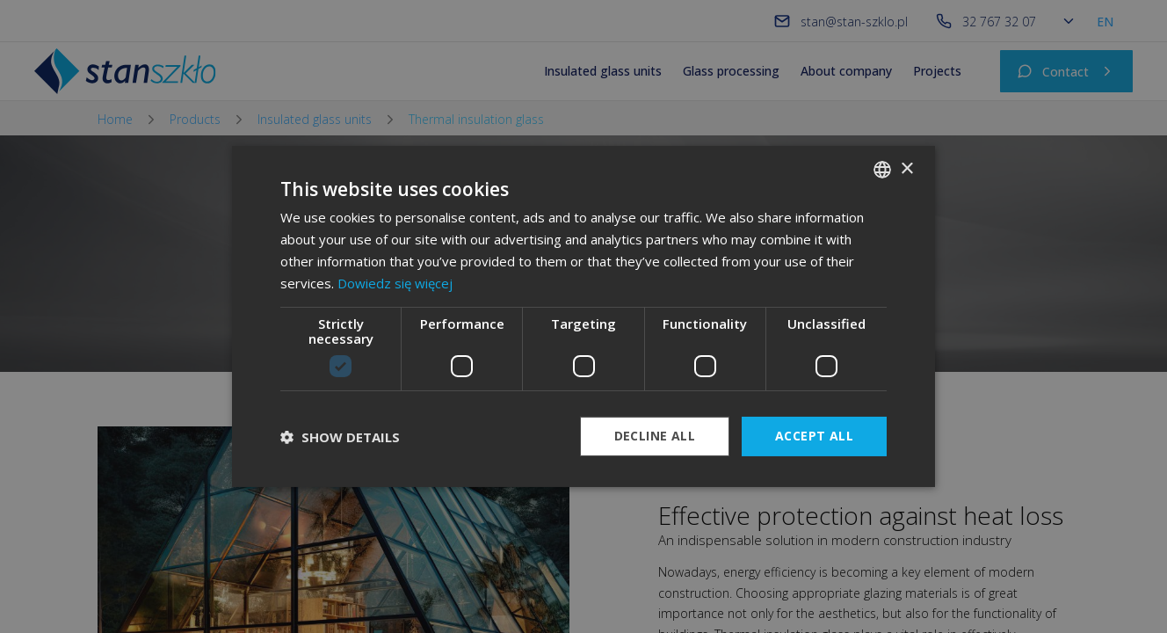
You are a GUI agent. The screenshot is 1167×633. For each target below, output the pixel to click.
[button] (340, 437)
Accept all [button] (814, 435)
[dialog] (583, 316)
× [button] (906, 168)
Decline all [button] (654, 435)
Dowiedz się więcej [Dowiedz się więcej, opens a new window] (395, 283)
